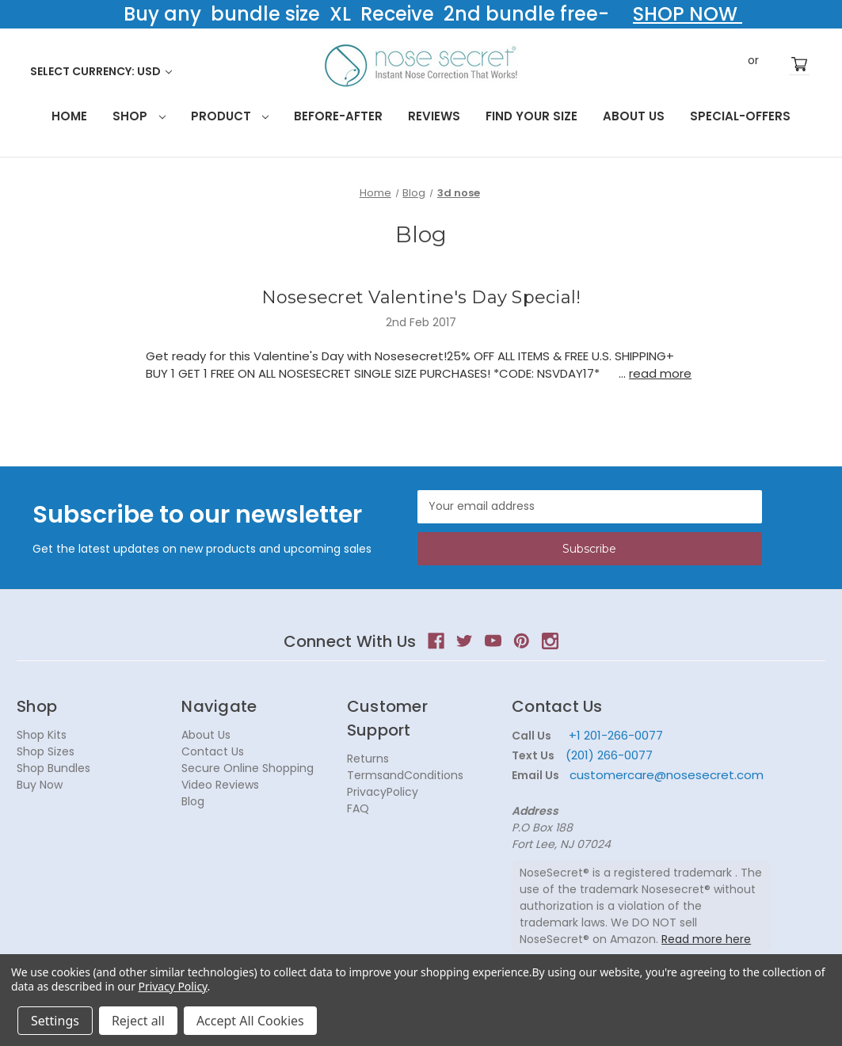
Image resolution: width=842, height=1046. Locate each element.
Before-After (338, 116)
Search (702, 63)
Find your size (531, 116)
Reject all (138, 1020)
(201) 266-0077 (609, 755)
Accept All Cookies (250, 1020)
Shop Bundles (53, 768)
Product (230, 116)
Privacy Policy (173, 986)
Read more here (706, 939)
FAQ (358, 808)
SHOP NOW (687, 14)
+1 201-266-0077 (616, 735)
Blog (192, 801)
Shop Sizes (45, 751)
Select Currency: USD (101, 71)
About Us (634, 116)
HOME (69, 116)
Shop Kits (42, 735)
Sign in (729, 64)
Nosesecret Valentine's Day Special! (421, 297)
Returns (368, 758)
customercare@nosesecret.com (665, 774)
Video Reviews (220, 785)
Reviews (434, 116)
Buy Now (40, 785)
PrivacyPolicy (382, 792)
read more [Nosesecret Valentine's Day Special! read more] (660, 373)
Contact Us (212, 751)
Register (777, 64)
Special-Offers (740, 116)
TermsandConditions (405, 775)
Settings (55, 1020)
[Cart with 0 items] (799, 64)
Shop (139, 116)
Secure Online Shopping (247, 768)
